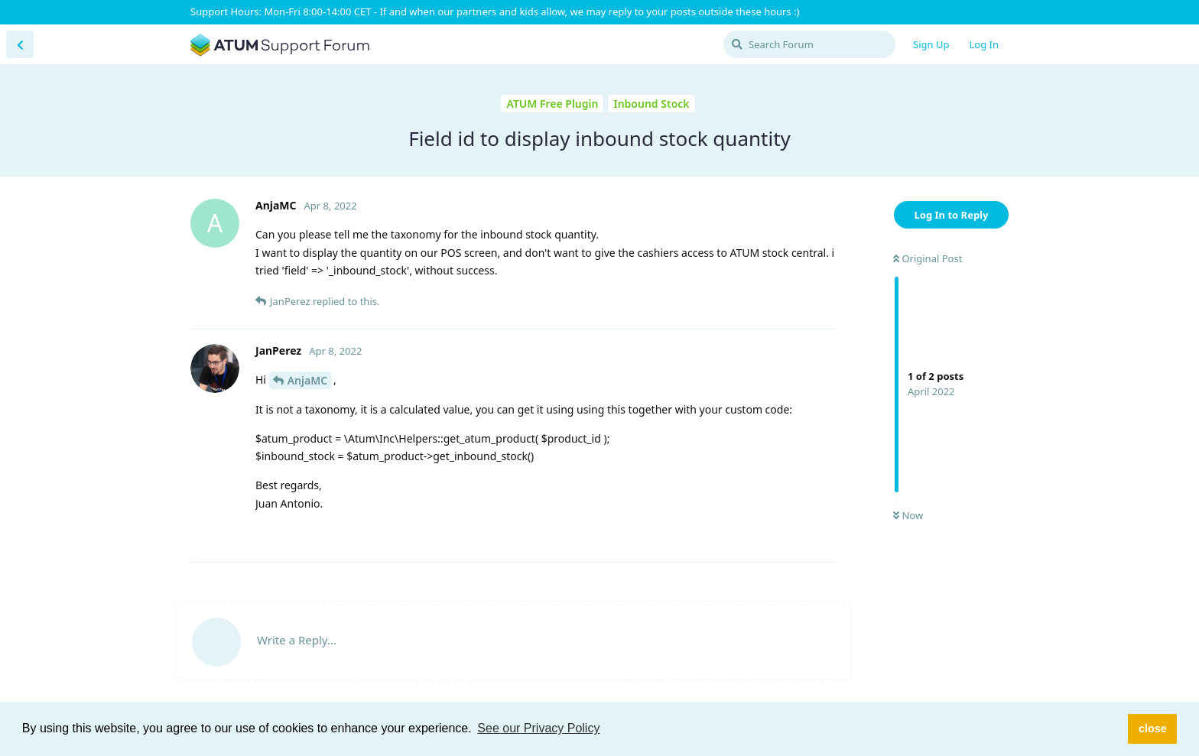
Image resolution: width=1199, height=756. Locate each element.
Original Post (927, 258)
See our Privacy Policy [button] (538, 728)
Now (908, 515)
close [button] (1153, 728)
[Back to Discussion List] (20, 44)
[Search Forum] (809, 44)
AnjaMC (307, 380)
